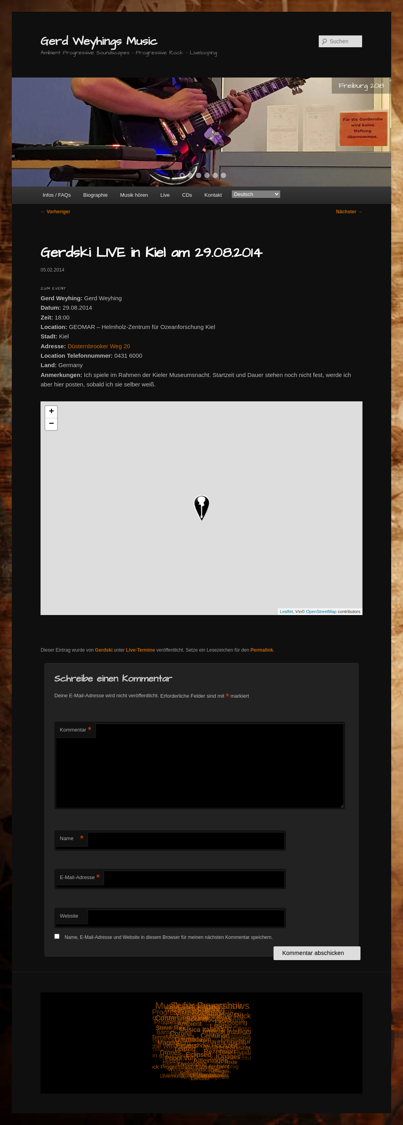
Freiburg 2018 (361, 86)
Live (165, 195)
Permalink (261, 650)
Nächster (349, 211)
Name (71, 838)
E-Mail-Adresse (80, 877)
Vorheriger (55, 211)
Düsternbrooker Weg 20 (99, 346)
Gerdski (104, 650)
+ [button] (51, 412)
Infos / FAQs (57, 195)
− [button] (51, 424)
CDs (187, 195)
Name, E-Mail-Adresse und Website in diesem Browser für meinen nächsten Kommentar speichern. (169, 937)
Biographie (95, 195)
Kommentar (75, 730)
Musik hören (134, 195)
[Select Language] (256, 194)
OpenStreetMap (321, 611)
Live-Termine (140, 650)
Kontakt (213, 195)
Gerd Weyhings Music (99, 41)
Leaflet (286, 611)
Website (69, 916)
